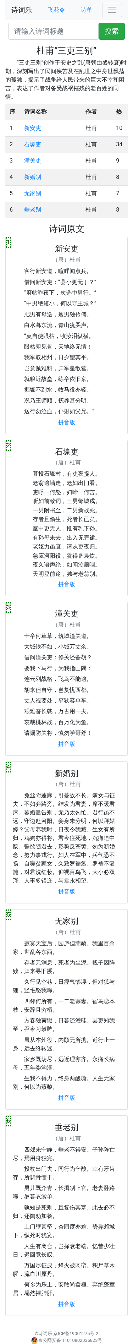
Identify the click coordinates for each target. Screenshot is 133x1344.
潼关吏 (32, 160)
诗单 (86, 9)
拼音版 (66, 422)
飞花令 (56, 9)
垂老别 (32, 209)
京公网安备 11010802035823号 (66, 1340)
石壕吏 (32, 144)
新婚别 (32, 177)
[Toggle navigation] (112, 10)
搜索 (112, 31)
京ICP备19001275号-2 (75, 1333)
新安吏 (32, 128)
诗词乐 (21, 10)
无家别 (32, 193)
